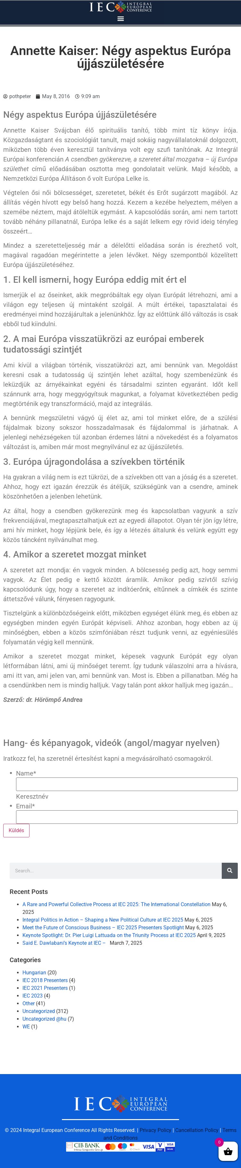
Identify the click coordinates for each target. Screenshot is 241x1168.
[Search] (230, 871)
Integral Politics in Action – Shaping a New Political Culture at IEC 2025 (102, 920)
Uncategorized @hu (44, 1019)
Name (26, 773)
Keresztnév (32, 796)
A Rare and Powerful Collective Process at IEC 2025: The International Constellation (116, 904)
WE (26, 1027)
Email (25, 806)
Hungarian (34, 973)
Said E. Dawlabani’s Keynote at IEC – (65, 943)
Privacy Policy (155, 1130)
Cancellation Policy (197, 1130)
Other (28, 1003)
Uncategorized (38, 1011)
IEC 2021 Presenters (45, 988)
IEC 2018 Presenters (45, 980)
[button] (120, 18)
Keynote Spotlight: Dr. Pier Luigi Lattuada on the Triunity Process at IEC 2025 (109, 935)
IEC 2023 (32, 996)
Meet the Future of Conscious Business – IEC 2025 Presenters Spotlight (103, 927)
